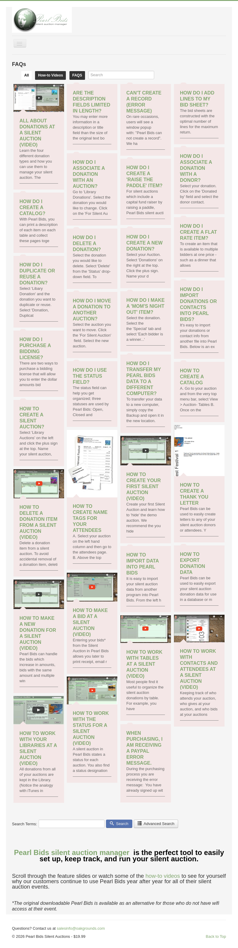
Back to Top (216, 936)
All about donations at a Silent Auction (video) (37, 132)
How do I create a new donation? (144, 242)
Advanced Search (156, 823)
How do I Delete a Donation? (87, 243)
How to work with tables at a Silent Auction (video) (144, 664)
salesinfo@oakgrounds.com (81, 928)
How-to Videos (50, 75)
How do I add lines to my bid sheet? (197, 98)
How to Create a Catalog (192, 376)
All (26, 75)
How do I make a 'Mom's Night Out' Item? (145, 306)
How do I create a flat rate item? (198, 232)
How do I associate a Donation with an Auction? (89, 174)
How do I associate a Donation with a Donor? (196, 168)
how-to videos (162, 876)
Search (119, 823)
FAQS (77, 75)
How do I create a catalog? (32, 207)
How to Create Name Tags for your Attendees (90, 518)
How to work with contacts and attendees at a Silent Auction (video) (199, 669)
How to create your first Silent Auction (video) (143, 486)
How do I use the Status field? (90, 376)
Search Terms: (24, 824)
